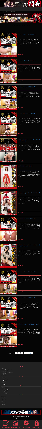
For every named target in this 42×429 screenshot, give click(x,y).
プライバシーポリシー (6, 369)
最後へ (30, 353)
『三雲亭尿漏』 (5, 390)
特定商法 (4, 371)
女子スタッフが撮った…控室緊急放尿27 (27, 60)
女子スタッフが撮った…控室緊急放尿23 (27, 271)
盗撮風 (3, 404)
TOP (1, 12)
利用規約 (4, 368)
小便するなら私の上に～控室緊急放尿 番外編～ (28, 324)
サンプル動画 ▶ (21, 161)
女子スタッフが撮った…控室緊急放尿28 (27, 34)
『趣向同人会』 (5, 379)
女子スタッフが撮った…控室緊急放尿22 (27, 297)
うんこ (3, 397)
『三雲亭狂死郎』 (6, 389)
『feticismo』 (4, 380)
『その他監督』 (5, 393)
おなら (3, 400)
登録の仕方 (4, 373)
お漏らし (4, 399)
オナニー (4, 402)
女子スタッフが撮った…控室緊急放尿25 (27, 113)
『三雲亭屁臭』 (5, 391)
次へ (26, 353)
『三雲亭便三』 (5, 388)
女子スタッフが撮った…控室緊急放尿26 (27, 86)
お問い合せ (4, 374)
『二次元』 (4, 383)
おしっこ (4, 396)
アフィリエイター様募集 (7, 372)
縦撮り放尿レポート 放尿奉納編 (25, 165)
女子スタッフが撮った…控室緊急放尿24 (27, 218)
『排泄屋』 (4, 378)
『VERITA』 (4, 384)
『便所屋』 (4, 382)
